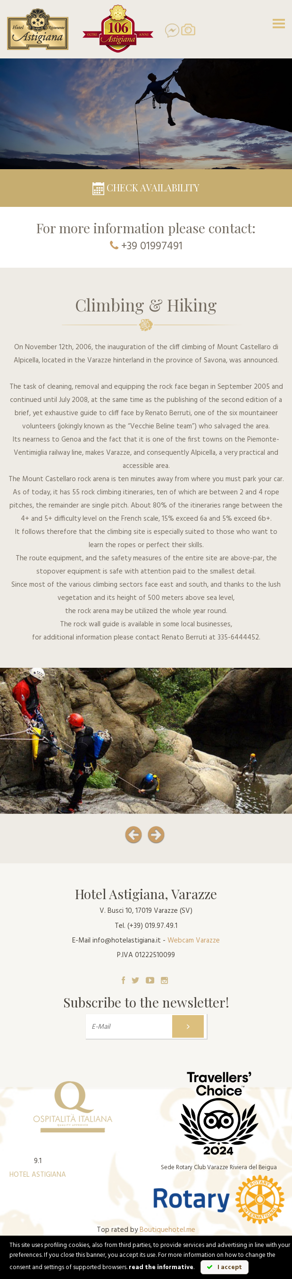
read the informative (161, 1267)
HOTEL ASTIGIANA (37, 1175)
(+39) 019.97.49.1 (152, 926)
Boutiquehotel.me (167, 1230)
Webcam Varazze (193, 940)
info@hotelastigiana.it (126, 940)
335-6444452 (238, 637)
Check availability (146, 187)
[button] (126, 830)
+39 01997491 (152, 246)
